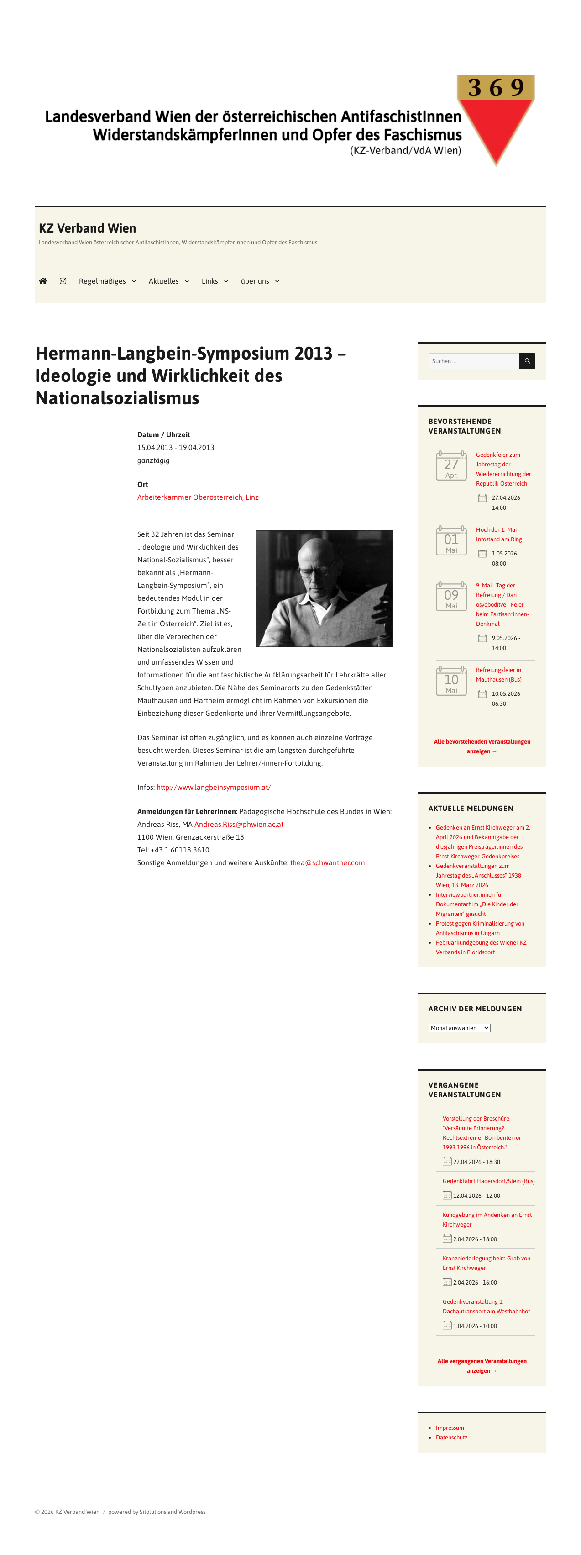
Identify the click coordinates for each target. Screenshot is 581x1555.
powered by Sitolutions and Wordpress (156, 1511)
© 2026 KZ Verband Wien (67, 1511)
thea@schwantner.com (327, 862)
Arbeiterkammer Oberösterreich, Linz (198, 497)
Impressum (450, 1427)
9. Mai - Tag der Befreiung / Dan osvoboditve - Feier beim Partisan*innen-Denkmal (502, 604)
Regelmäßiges (102, 281)
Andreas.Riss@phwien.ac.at (238, 824)
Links (210, 281)
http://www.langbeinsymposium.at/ (214, 787)
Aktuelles (164, 281)
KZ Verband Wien (87, 228)
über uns (255, 281)
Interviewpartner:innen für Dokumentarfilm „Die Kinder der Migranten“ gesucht (477, 904)
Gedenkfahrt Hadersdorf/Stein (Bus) (489, 1181)
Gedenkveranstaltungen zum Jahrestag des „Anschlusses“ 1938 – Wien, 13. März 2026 (481, 875)
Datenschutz (451, 1437)
